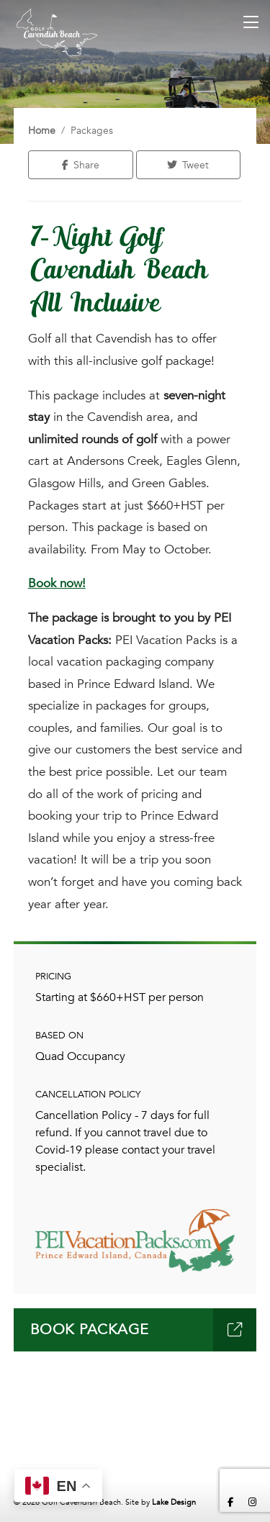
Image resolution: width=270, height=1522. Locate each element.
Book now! (57, 583)
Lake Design (174, 1502)
